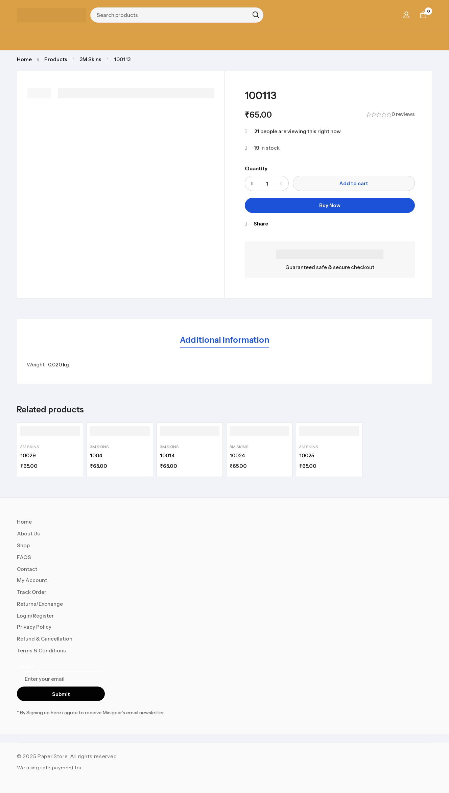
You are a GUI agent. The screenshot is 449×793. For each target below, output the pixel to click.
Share (261, 223)
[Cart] (423, 15)
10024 (237, 455)
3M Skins (90, 59)
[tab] (224, 340)
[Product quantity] (267, 183)
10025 (306, 455)
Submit (61, 694)
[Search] (256, 14)
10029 (28, 455)
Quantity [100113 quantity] (256, 168)
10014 (167, 455)
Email (25, 666)
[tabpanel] (224, 364)
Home (24, 59)
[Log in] (406, 15)
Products (55, 59)
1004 (96, 455)
